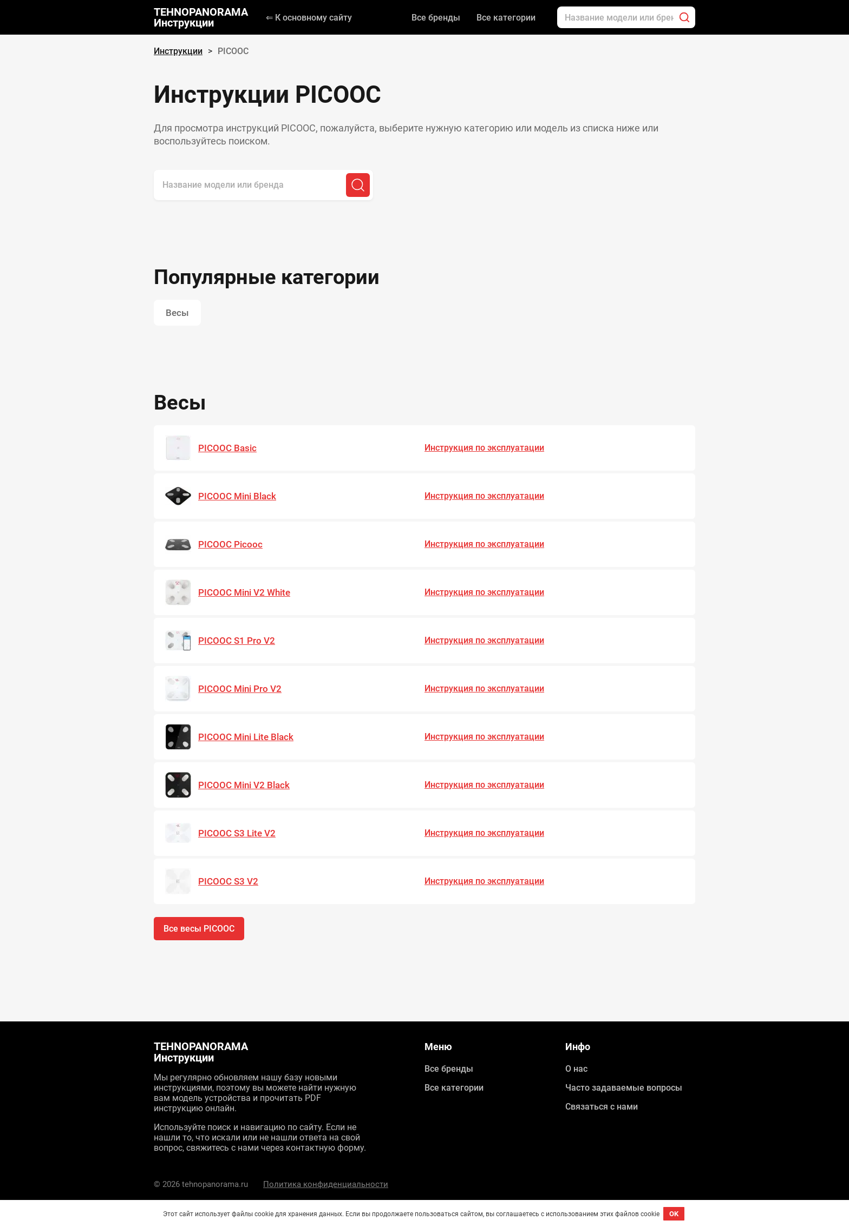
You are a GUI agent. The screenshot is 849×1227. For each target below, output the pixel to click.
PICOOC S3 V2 (228, 881)
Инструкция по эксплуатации (484, 448)
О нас (576, 1069)
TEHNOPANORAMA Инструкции (201, 17)
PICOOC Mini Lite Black (245, 736)
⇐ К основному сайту (309, 17)
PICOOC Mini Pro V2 (240, 688)
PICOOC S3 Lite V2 (237, 833)
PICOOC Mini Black (237, 496)
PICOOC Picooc (230, 544)
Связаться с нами (601, 1106)
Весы (177, 312)
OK (673, 1214)
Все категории (505, 17)
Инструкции (178, 51)
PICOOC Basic (227, 448)
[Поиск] (684, 17)
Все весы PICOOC (199, 928)
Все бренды (436, 17)
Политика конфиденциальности (325, 1184)
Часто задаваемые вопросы (623, 1088)
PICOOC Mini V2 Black (244, 785)
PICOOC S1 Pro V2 (236, 640)
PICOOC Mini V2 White (244, 592)
